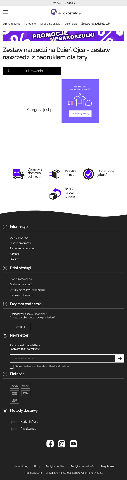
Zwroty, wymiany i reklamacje (27, 289)
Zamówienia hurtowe (22, 248)
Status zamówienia (21, 279)
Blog (37, 466)
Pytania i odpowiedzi (22, 295)
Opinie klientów (19, 237)
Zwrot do (66, 3)
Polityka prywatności (83, 466)
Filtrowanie (34, 71)
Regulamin (107, 466)
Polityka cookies (55, 466)
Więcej (20, 327)
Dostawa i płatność (21, 284)
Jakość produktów (20, 243)
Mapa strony (20, 466)
